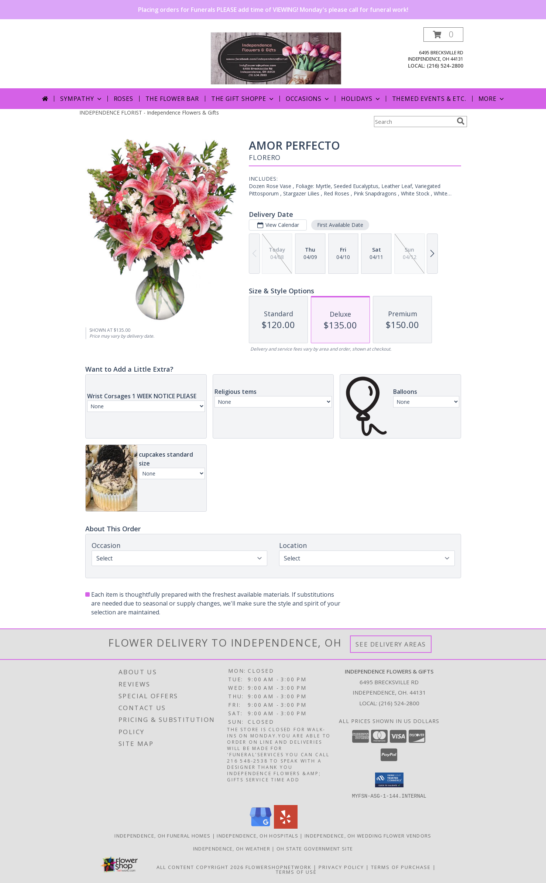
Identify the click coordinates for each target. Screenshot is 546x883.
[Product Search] (413, 121)
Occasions (308, 99)
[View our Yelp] (286, 826)
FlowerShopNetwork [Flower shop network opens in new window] (278, 866)
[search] (461, 121)
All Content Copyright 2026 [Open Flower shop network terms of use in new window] (200, 866)
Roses (123, 99)
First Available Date (340, 224)
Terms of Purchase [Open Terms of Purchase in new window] (401, 866)
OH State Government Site (315, 848)
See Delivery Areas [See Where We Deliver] (391, 644)
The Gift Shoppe (243, 99)
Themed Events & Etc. (429, 99)
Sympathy (81, 99)
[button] (443, 34)
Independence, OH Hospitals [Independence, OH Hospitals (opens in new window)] (257, 835)
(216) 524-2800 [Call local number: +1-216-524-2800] (445, 65)
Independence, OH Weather (231, 848)
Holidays (361, 99)
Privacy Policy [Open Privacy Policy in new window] (341, 866)
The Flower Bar (172, 99)
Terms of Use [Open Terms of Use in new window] (296, 871)
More (491, 99)
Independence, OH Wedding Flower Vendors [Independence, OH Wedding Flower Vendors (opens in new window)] (368, 835)
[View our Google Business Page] (260, 826)
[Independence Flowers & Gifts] (276, 57)
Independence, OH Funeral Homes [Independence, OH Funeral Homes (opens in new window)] (162, 835)
